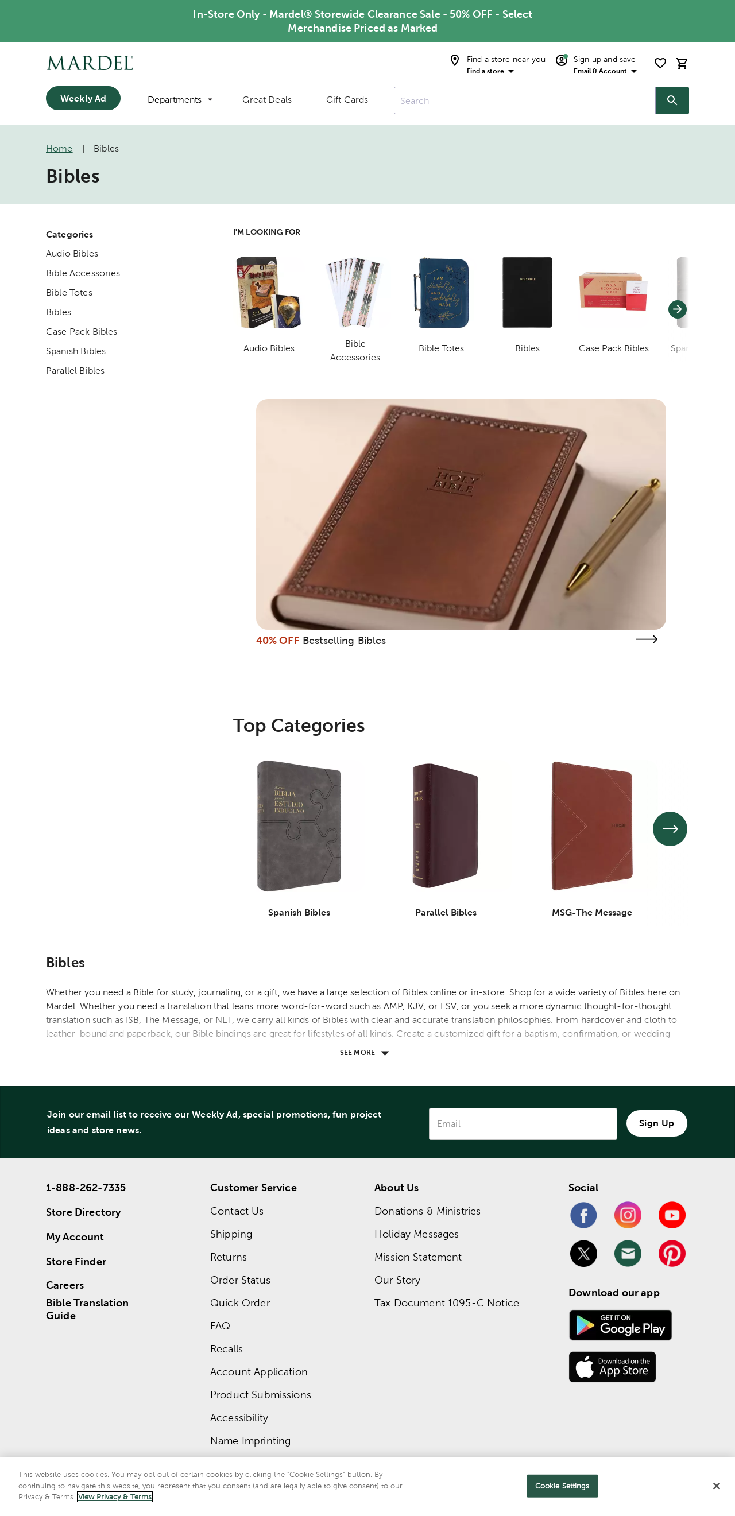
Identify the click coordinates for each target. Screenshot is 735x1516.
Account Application (259, 1372)
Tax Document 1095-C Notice (446, 1303)
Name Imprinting (250, 1440)
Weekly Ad (83, 98)
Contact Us (237, 1211)
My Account (75, 1237)
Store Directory (83, 1212)
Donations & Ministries (427, 1211)
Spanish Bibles (76, 351)
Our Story (397, 1280)
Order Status (240, 1280)
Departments (180, 99)
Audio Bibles (72, 253)
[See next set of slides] (670, 829)
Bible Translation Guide (87, 1309)
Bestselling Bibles (344, 640)
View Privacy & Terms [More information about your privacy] (115, 1496)
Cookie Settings (562, 1486)
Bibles (58, 312)
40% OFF (278, 640)
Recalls (226, 1349)
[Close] (716, 1486)
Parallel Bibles (75, 370)
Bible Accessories (83, 273)
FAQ (220, 1326)
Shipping (231, 1234)
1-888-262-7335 (86, 1187)
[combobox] (525, 100)
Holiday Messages (416, 1234)
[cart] (682, 63)
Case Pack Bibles (81, 331)
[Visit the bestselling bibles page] (646, 639)
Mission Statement (418, 1257)
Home (59, 148)
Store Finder (76, 1261)
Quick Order (240, 1303)
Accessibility (239, 1418)
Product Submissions (260, 1395)
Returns (228, 1257)
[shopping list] (660, 63)
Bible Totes (69, 292)
